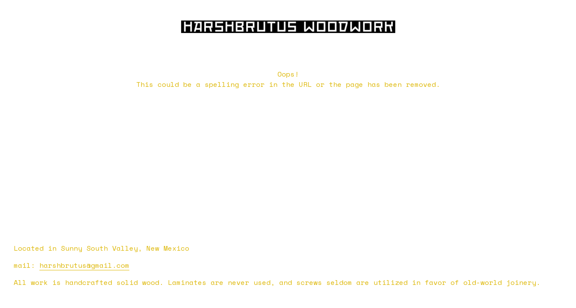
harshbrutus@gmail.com (84, 265)
